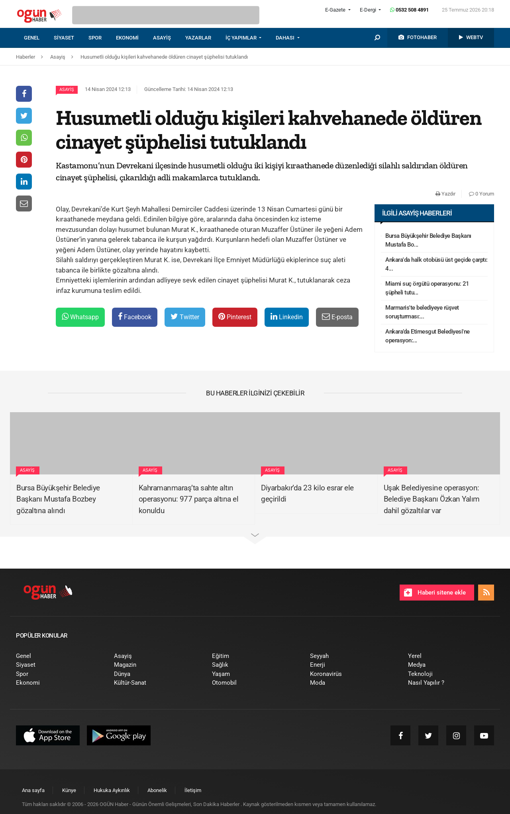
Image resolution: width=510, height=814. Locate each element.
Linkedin (287, 316)
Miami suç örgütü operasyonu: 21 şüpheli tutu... (427, 288)
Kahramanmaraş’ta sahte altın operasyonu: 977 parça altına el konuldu (189, 499)
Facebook (134, 316)
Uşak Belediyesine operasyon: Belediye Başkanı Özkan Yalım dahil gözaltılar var (432, 499)
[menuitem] (39, 38)
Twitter (185, 316)
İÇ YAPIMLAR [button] (242, 38)
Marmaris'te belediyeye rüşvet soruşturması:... (422, 312)
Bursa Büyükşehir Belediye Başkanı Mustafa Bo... (428, 240)
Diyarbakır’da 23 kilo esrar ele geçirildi (307, 493)
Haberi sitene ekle (435, 593)
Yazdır (445, 194)
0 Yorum (481, 194)
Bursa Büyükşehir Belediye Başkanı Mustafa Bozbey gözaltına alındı (58, 499)
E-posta (337, 316)
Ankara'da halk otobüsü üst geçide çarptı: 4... (436, 264)
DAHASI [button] (286, 38)
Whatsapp (80, 316)
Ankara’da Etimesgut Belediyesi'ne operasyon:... (427, 336)
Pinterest (234, 316)
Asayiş (66, 89)
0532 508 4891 (409, 10)
